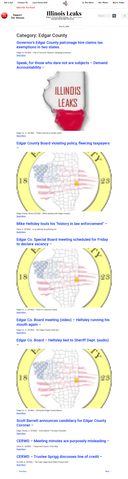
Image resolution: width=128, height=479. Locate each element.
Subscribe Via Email (25, 8)
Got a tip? (8, 3)
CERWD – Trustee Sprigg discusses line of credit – (59, 456)
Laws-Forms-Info (40, 3)
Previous (21, 471)
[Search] (114, 16)
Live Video (118, 3)
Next (108, 471)
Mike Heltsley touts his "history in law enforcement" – (62, 223)
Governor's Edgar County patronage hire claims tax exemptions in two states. (60, 44)
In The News (88, 3)
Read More (21, 55)
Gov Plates (103, 3)
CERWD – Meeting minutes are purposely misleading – (63, 441)
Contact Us (23, 3)
